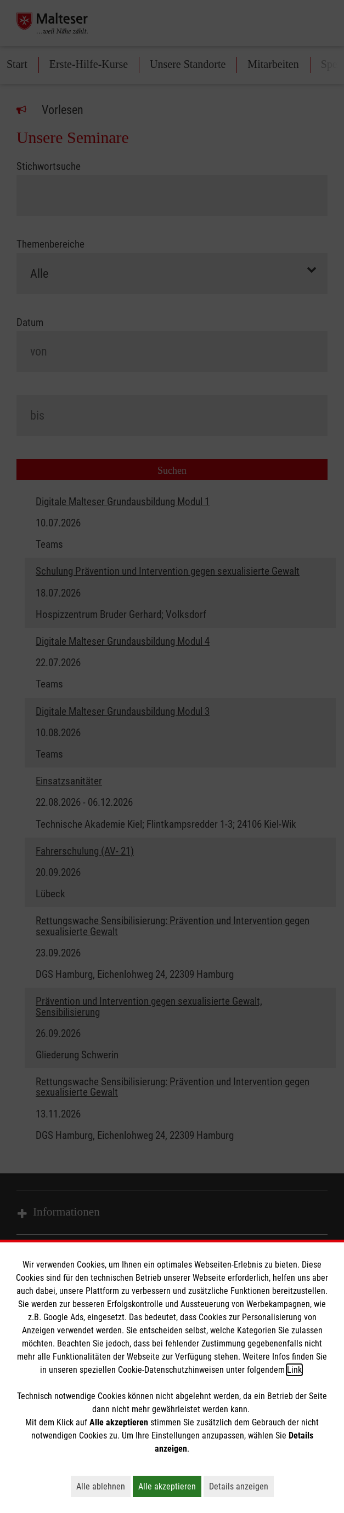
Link (294, 1370)
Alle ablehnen (103, 1486)
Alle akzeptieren (169, 1486)
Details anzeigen (241, 1486)
